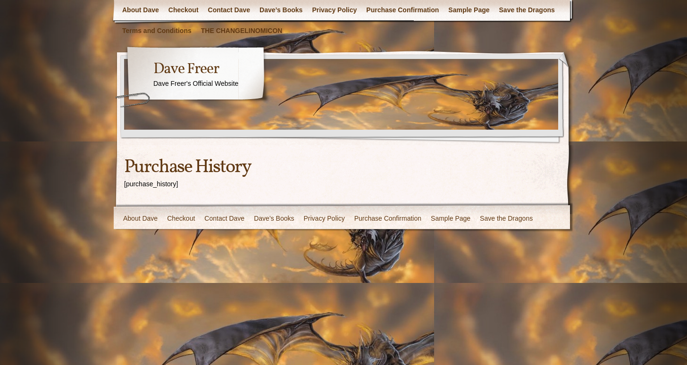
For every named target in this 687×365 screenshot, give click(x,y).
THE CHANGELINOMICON (242, 30)
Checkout (183, 10)
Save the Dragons (527, 10)
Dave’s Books (281, 10)
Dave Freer (186, 69)
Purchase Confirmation (402, 10)
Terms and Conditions (157, 30)
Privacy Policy (334, 10)
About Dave (140, 10)
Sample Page (468, 10)
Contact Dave (229, 10)
